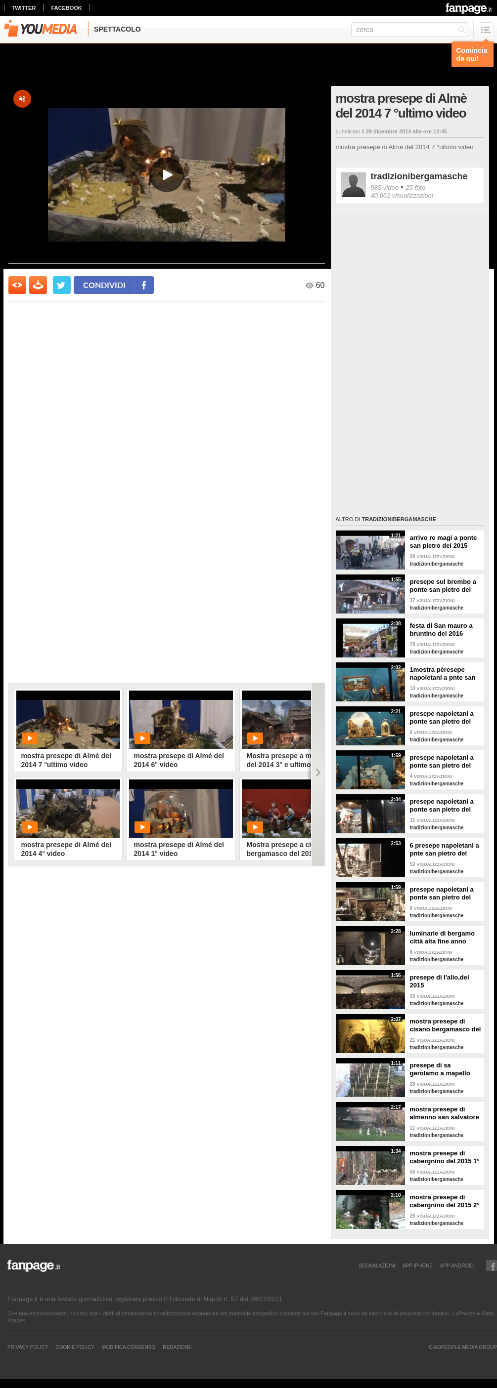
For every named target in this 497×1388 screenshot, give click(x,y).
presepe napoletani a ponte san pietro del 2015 (442, 762)
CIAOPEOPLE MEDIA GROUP (463, 1347)
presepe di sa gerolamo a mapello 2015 (440, 1069)
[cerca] (409, 29)
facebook (66, 8)
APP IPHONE (418, 1265)
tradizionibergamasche (419, 176)
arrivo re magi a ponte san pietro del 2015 (443, 541)
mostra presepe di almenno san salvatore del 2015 (444, 1113)
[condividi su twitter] (62, 285)
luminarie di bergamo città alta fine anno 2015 (442, 937)
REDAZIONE (177, 1347)
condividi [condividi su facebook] (104, 284)
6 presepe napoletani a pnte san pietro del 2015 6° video (444, 849)
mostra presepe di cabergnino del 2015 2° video (445, 1201)
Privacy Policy (27, 1347)
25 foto (415, 187)
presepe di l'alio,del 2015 (439, 981)
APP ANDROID (457, 1265)
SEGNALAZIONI (377, 1265)
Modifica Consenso (128, 1347)
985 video (385, 187)
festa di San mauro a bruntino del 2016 (441, 629)
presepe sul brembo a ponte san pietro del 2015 (443, 586)
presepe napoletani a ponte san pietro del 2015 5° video (442, 893)
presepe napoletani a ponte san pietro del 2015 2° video (442, 718)
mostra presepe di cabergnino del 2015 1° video (445, 1157)
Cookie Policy (74, 1347)
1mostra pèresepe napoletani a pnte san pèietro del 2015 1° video (443, 674)
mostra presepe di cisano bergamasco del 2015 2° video (445, 1025)
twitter (24, 8)
